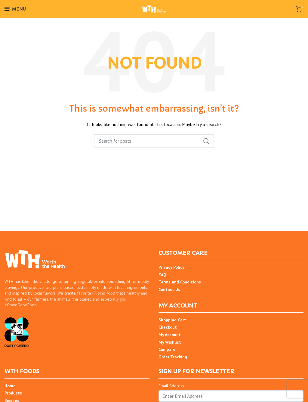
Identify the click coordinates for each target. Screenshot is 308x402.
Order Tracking (173, 357)
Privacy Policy (171, 267)
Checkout (168, 327)
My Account (170, 334)
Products (13, 393)
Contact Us (169, 289)
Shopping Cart (172, 320)
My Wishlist (170, 342)
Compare (167, 349)
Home (10, 385)
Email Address (171, 385)
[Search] (154, 141)
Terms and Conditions (180, 282)
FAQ (162, 274)
